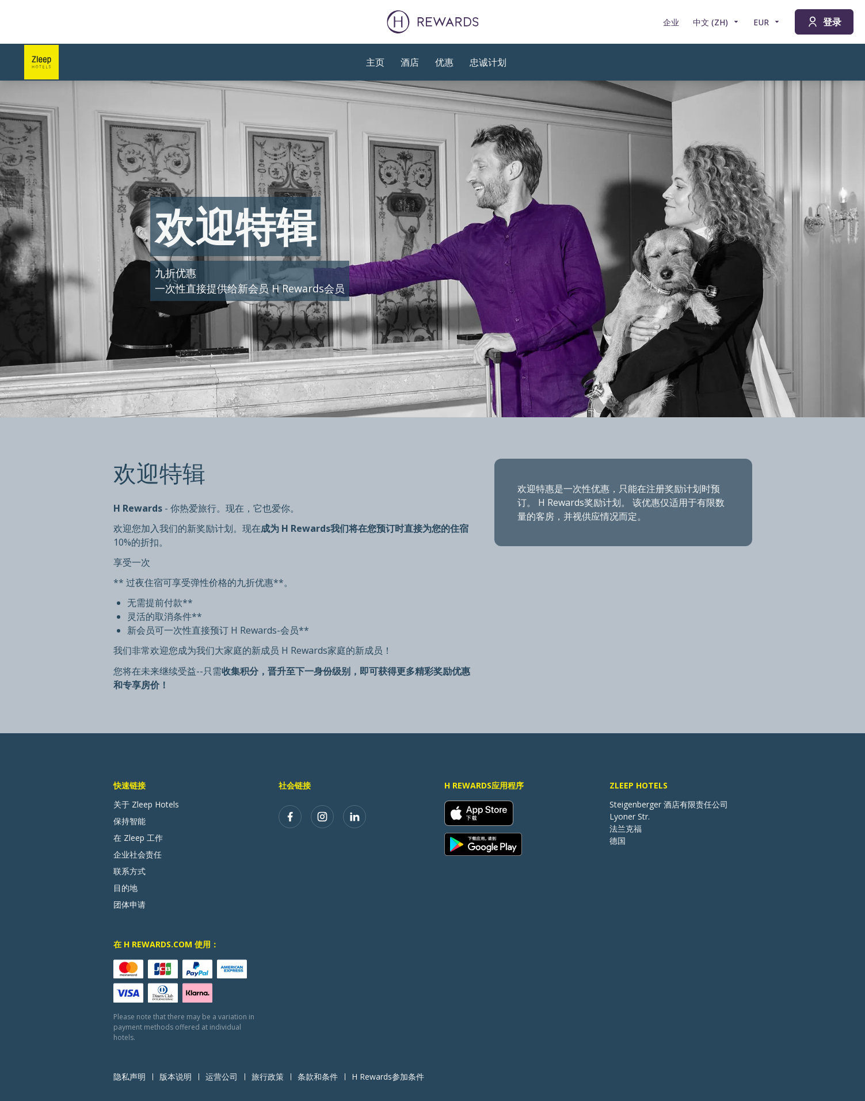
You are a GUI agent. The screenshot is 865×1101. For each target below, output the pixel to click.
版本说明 (179, 1076)
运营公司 (225, 1076)
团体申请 (129, 904)
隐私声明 (133, 1076)
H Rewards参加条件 (391, 1076)
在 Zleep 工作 (138, 837)
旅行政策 (271, 1076)
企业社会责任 (137, 854)
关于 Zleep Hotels (146, 804)
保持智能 (129, 821)
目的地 (125, 887)
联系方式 (129, 871)
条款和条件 (321, 1076)
